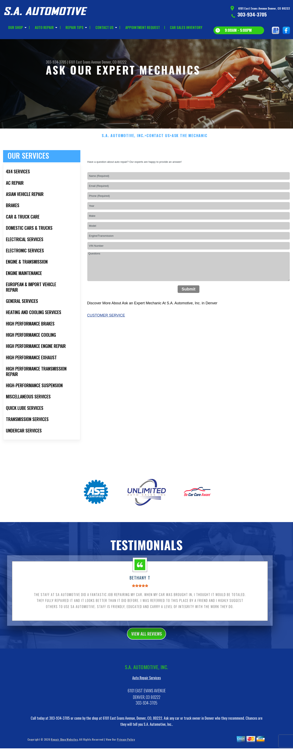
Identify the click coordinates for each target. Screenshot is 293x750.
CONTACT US (104, 27)
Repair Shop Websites (64, 744)
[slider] (140, 589)
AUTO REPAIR (44, 27)
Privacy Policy (126, 744)
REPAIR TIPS (74, 27)
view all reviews (146, 637)
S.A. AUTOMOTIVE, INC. (123, 139)
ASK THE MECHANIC (190, 139)
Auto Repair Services (146, 682)
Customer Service (106, 319)
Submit (189, 292)
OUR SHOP (15, 27)
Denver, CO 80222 (114, 62)
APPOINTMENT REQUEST (142, 27)
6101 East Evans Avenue (85, 62)
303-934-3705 (252, 14)
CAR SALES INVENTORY (186, 27)
